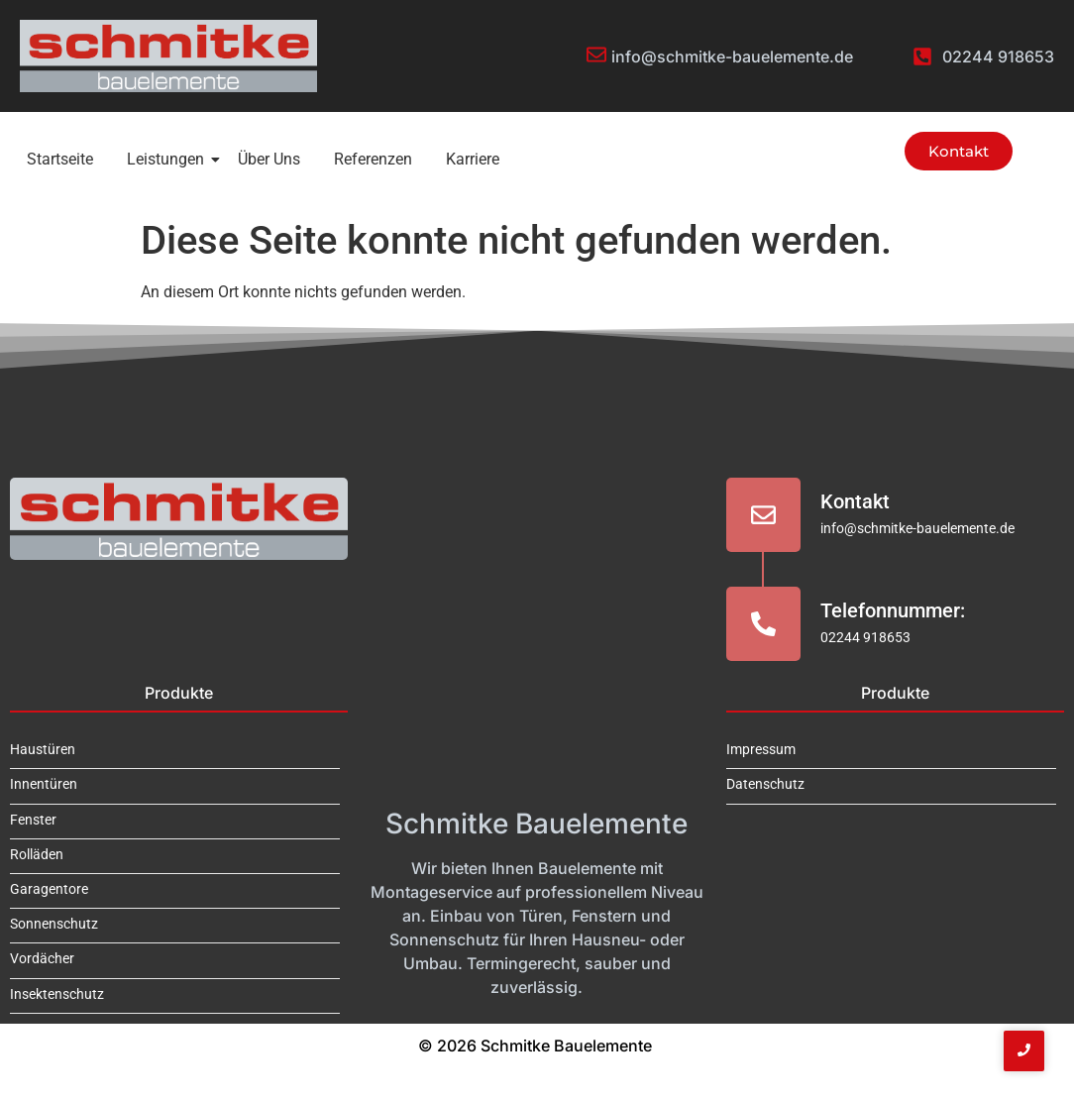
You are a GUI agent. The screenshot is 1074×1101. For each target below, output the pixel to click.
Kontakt (855, 501)
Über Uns (269, 159)
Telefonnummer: (892, 610)
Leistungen (169, 159)
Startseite (60, 159)
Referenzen (373, 159)
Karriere (472, 159)
